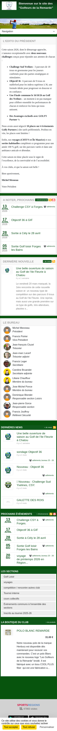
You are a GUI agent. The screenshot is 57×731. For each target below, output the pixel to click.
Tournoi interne (11, 593)
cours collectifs (11, 598)
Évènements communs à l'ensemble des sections (25, 606)
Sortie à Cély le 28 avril (25, 233)
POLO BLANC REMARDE (33, 630)
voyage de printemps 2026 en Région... (30, 559)
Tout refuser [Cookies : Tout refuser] (29, 727)
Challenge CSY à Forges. (27, 206)
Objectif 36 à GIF (22, 220)
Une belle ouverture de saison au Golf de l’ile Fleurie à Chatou (35, 272)
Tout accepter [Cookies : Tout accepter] (11, 727)
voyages (8, 582)
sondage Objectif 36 (29, 451)
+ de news (47, 261)
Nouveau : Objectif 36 (30, 466)
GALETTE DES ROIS (30, 500)
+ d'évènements (41, 200)
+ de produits (51, 622)
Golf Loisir (9, 576)
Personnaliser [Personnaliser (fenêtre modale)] (47, 727)
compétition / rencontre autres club (22, 587)
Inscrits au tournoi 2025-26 (18, 613)
